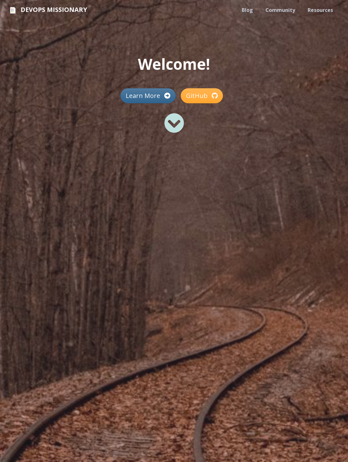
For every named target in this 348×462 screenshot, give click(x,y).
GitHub (202, 95)
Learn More (148, 95)
